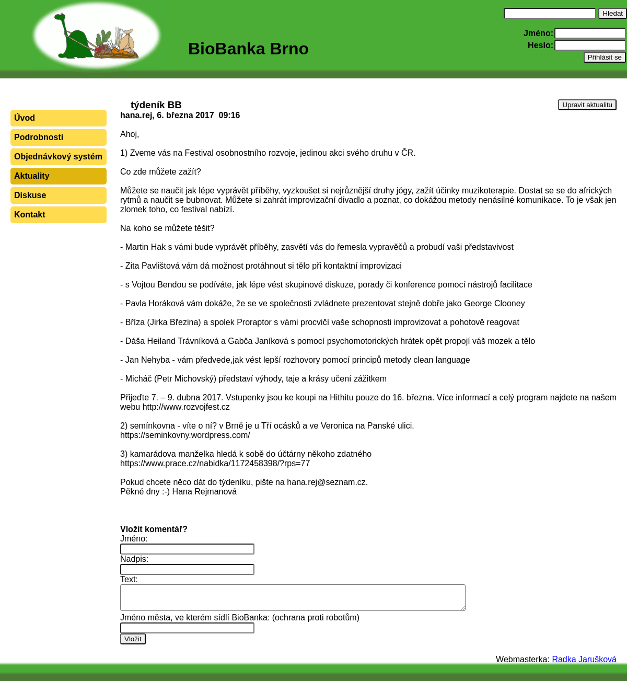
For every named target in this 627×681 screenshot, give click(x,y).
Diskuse (30, 195)
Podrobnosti (38, 137)
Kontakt (29, 214)
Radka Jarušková (584, 659)
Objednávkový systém (58, 156)
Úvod (24, 117)
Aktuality (32, 175)
